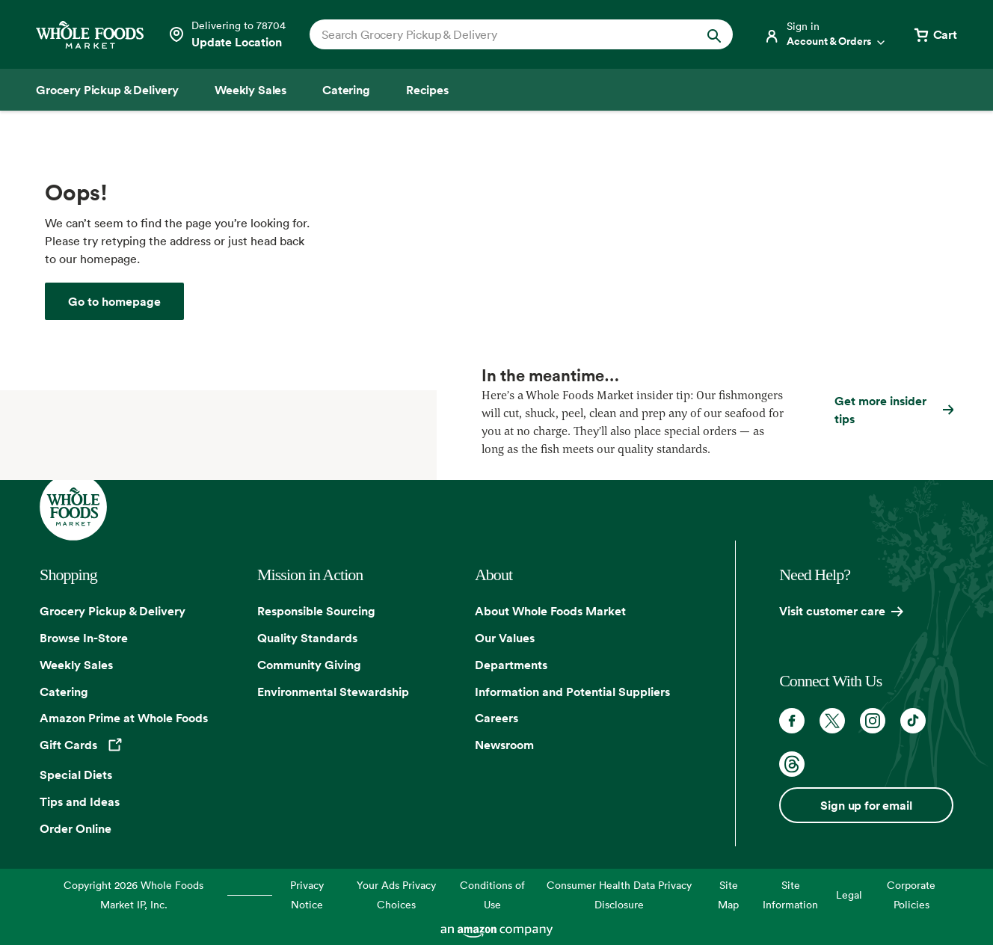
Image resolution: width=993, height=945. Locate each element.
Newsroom (504, 744)
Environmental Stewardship (333, 691)
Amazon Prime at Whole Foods (124, 717)
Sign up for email (865, 805)
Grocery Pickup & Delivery (112, 611)
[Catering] (346, 90)
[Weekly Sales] (250, 90)
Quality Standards (307, 638)
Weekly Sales (76, 664)
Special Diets (76, 774)
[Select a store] (226, 34)
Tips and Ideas (80, 801)
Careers (496, 717)
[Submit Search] (714, 34)
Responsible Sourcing (316, 611)
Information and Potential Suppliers (572, 691)
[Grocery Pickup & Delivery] (107, 90)
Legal (849, 894)
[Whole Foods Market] (90, 35)
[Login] (825, 34)
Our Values (505, 638)
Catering (64, 691)
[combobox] (501, 34)
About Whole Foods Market (550, 611)
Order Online (75, 828)
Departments (511, 664)
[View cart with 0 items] (934, 34)
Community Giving (309, 664)
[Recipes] (427, 90)
